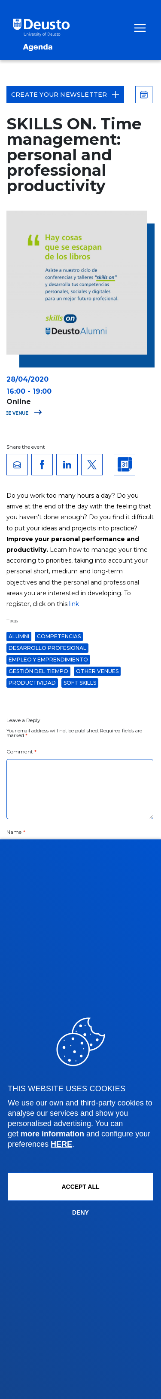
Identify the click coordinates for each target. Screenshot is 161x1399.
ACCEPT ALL (80, 1186)
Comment (21, 751)
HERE (61, 1144)
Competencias (59, 636)
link (74, 604)
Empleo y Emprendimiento (48, 659)
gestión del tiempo (38, 671)
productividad (32, 683)
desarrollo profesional (47, 648)
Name (15, 832)
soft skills (80, 683)
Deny (80, 1212)
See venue (22, 413)
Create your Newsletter (65, 94)
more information (52, 1134)
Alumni (19, 636)
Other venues (97, 671)
